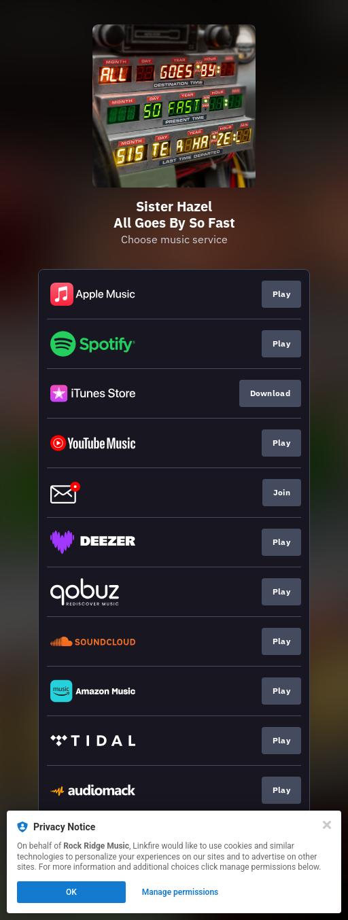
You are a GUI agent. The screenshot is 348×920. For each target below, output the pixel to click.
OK (71, 892)
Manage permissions (180, 892)
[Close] (327, 825)
